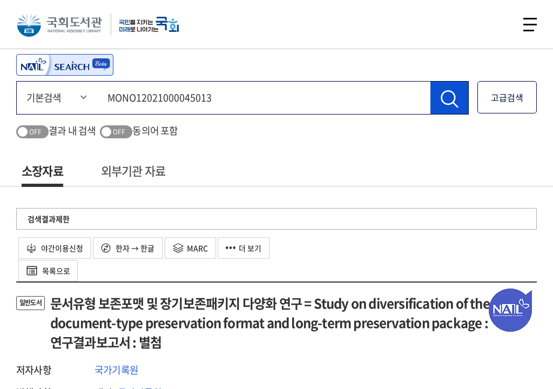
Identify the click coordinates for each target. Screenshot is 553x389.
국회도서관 (59, 24)
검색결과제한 (49, 218)
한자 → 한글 (128, 248)
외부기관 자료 (133, 170)
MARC (190, 248)
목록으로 (48, 270)
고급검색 (507, 97)
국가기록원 (116, 370)
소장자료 (42, 170)
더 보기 (244, 248)
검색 (501, 24)
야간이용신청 (54, 248)
